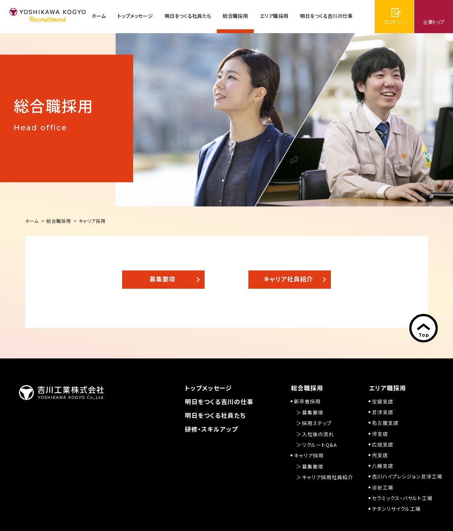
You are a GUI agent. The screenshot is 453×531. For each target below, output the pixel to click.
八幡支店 (382, 465)
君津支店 (382, 412)
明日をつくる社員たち (215, 415)
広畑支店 (382, 444)
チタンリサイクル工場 (396, 508)
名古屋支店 (385, 422)
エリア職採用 (387, 387)
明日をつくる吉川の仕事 (219, 401)
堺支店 (380, 433)
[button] (163, 279)
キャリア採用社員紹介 (327, 477)
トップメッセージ (208, 387)
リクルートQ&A (319, 444)
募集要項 (312, 412)
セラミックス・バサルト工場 (402, 498)
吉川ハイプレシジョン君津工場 (407, 476)
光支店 (380, 455)
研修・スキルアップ (211, 428)
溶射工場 (382, 487)
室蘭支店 (382, 401)
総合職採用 (307, 387)
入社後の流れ (318, 434)
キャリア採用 (309, 455)
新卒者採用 (307, 401)
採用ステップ (317, 423)
